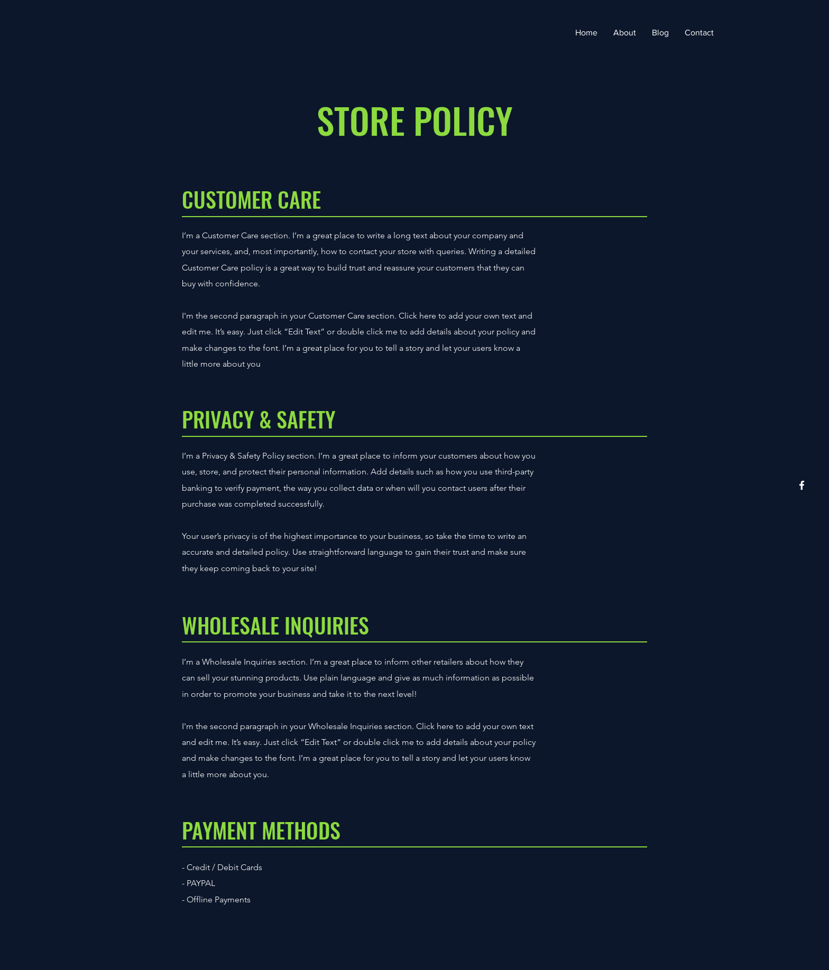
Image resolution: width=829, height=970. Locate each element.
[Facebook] (802, 485)
